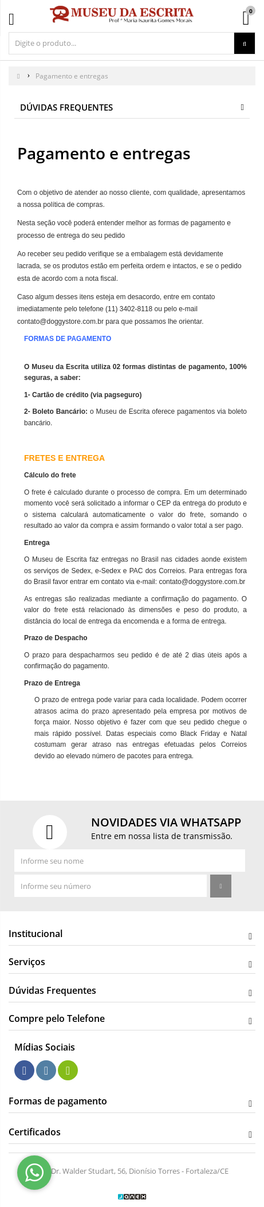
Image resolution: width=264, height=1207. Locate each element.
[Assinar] (220, 886)
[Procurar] (244, 43)
